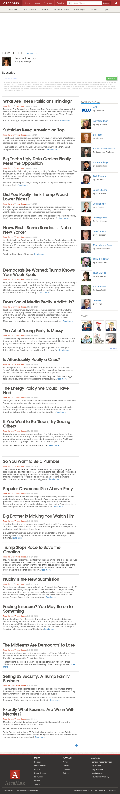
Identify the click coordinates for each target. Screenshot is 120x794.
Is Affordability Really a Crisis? (31, 359)
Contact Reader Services (102, 762)
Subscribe (111, 78)
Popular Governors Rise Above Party (38, 488)
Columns (66, 769)
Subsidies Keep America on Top (33, 129)
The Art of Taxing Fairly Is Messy (33, 330)
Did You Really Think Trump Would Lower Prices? (35, 196)
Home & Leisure (61, 9)
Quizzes (66, 773)
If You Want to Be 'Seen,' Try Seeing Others (36, 423)
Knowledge (79, 9)
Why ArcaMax (97, 769)
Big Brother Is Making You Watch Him (38, 515)
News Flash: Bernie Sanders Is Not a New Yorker (37, 229)
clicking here (20, 90)
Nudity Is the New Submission (31, 579)
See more (113, 348)
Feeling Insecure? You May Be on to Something (38, 608)
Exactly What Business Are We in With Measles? (38, 711)
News (65, 762)
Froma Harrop (20, 106)
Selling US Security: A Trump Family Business (36, 678)
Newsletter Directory (100, 777)
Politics (94, 9)
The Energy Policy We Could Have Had (36, 390)
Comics (66, 765)
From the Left (8, 106)
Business (13, 9)
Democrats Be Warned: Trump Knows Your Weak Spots (39, 271)
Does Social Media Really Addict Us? (38, 301)
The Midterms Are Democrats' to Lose (39, 644)
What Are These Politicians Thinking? (37, 100)
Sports (107, 9)
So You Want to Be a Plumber (31, 461)
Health (45, 9)
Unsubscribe (111, 790)
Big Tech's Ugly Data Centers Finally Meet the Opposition (37, 160)
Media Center (97, 773)
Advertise (78, 790)
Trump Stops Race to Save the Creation (31, 549)
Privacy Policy (88, 790)
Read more (65, 120)
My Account (97, 765)
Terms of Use (100, 790)
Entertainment (29, 9)
